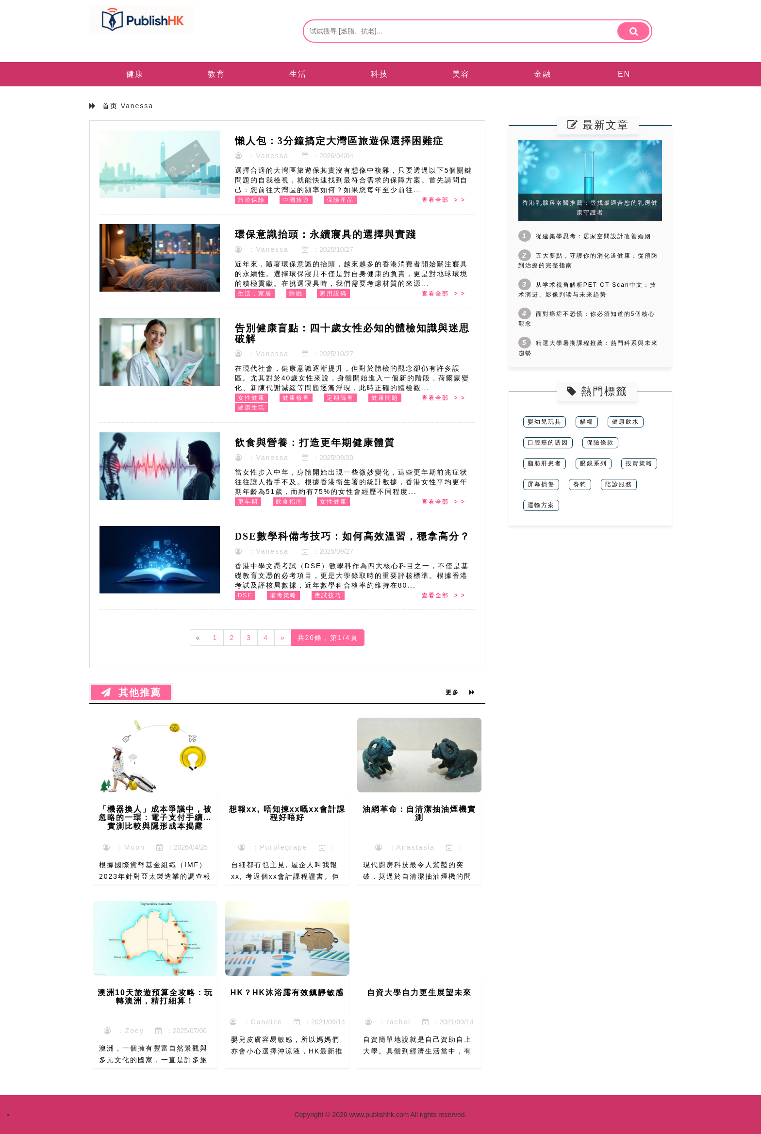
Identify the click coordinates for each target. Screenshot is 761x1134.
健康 (135, 74)
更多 (461, 692)
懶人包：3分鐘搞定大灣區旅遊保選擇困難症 (339, 140)
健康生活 (251, 407)
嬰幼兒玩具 (545, 421)
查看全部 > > (443, 200)
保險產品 (340, 200)
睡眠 (296, 293)
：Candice (256, 1022)
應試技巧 (328, 595)
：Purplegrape (272, 847)
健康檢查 (296, 397)
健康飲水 (625, 421)
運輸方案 (541, 505)
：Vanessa (262, 156)
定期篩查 (340, 397)
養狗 (580, 484)
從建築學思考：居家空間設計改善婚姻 (593, 236)
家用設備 (333, 293)
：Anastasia (405, 847)
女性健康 (251, 397)
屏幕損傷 (541, 484)
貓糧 (587, 421)
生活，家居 (255, 293)
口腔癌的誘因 (548, 442)
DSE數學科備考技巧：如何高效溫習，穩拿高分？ (352, 536)
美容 (461, 74)
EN (624, 74)
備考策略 (283, 595)
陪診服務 (618, 484)
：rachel (388, 1022)
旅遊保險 (251, 200)
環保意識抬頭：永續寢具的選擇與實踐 (325, 234)
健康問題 (384, 397)
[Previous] (198, 637)
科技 (379, 74)
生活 (298, 74)
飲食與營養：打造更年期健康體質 (315, 442)
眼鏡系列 (593, 463)
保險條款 (600, 442)
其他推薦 (131, 692)
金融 (542, 74)
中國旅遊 (296, 200)
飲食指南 (289, 501)
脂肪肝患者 (545, 463)
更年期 (248, 501)
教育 (216, 74)
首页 (110, 106)
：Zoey (124, 1031)
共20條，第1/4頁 (328, 637)
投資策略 (639, 463)
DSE (245, 595)
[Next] (283, 637)
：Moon (124, 847)
